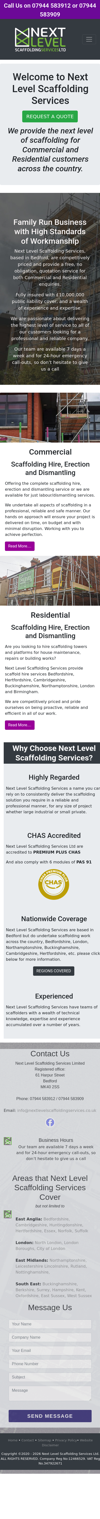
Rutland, (79, 1266)
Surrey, (43, 1290)
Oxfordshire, (28, 1295)
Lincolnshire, (56, 1266)
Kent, (80, 1290)
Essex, (50, 1231)
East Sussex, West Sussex (66, 1295)
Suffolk (81, 1231)
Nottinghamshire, (33, 1272)
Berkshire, (26, 1290)
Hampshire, (63, 1290)
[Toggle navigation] (89, 39)
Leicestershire (29, 1266)
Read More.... (19, 546)
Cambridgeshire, (32, 1225)
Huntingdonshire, (66, 1225)
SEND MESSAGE (50, 1416)
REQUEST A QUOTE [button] (50, 116)
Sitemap (44, 1440)
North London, (49, 1242)
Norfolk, (66, 1231)
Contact (27, 1440)
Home (13, 1440)
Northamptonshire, (68, 1260)
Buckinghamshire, (60, 1284)
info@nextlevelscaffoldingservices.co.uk (56, 1110)
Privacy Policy (66, 1440)
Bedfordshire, (56, 1219)
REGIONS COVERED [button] (53, 971)
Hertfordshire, (29, 1231)
